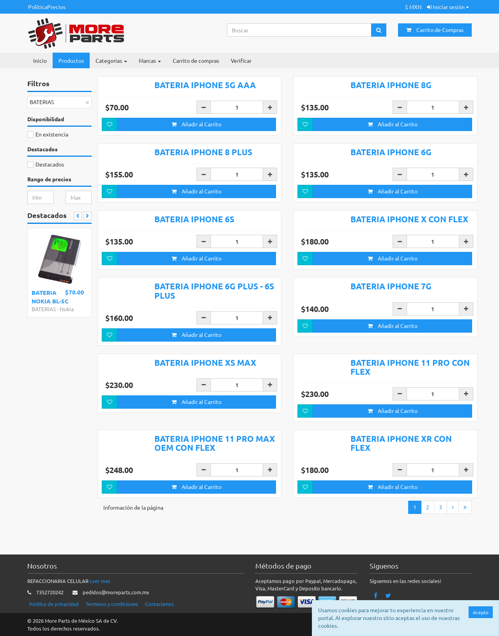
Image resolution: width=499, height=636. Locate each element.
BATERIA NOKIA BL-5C (50, 297)
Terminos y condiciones (112, 604)
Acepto (480, 612)
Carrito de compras (196, 60)
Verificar (241, 60)
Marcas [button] (150, 60)
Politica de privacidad (54, 604)
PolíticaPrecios (46, 6)
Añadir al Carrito (196, 124)
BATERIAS (44, 308)
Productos (71, 60)
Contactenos (159, 604)
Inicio (40, 60)
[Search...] (299, 30)
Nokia (67, 308)
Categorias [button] (111, 60)
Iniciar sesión (448, 6)
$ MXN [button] (413, 6)
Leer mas (100, 581)
